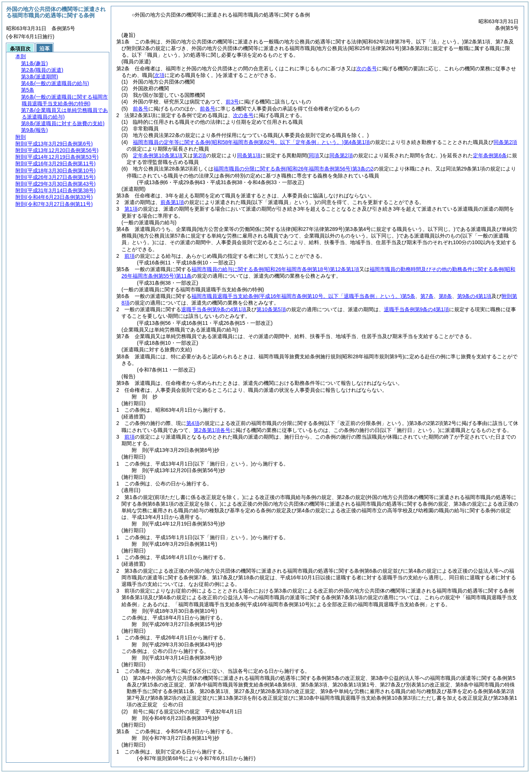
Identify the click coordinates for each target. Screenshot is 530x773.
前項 (129, 256)
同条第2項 (505, 142)
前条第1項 (172, 202)
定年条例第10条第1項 (158, 155)
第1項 (131, 209)
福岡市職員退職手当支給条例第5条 (303, 296)
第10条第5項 (271, 309)
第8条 (445, 296)
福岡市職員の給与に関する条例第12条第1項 (275, 269)
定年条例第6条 (490, 155)
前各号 (140, 109)
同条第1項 (249, 155)
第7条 (427, 296)
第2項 (199, 155)
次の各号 (366, 68)
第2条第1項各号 (212, 430)
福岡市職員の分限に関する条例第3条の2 (293, 169)
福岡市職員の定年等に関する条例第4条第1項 (251, 142)
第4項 (192, 423)
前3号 (232, 102)
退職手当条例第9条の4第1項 (213, 309)
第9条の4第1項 (474, 296)
